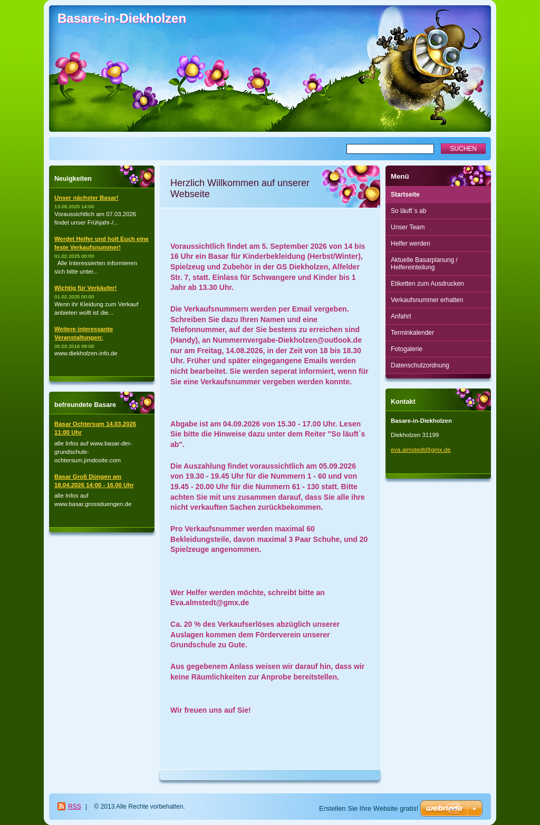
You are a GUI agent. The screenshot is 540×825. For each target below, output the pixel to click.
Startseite (405, 194)
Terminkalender (412, 332)
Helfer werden (410, 243)
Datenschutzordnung (420, 365)
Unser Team (408, 227)
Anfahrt (401, 316)
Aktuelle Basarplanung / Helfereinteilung (424, 263)
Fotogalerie (406, 349)
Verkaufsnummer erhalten (427, 300)
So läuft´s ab (408, 211)
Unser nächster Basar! (86, 198)
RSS (74, 806)
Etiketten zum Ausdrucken (427, 283)
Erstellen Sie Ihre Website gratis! (368, 808)
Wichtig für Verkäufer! (85, 288)
